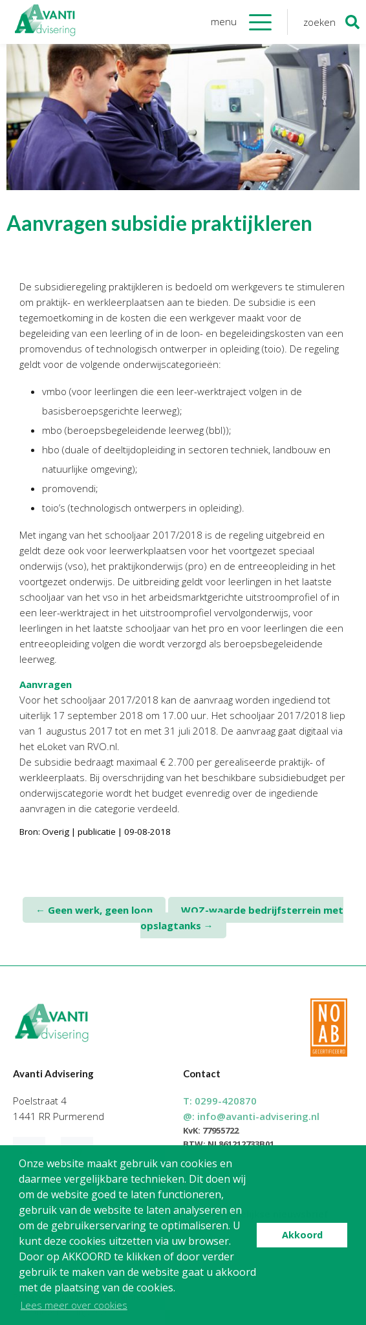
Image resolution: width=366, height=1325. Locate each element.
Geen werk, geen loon (94, 909)
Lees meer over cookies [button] (74, 1304)
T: (220, 1100)
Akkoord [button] (302, 1235)
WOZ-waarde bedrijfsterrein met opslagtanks (242, 917)
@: (251, 1116)
